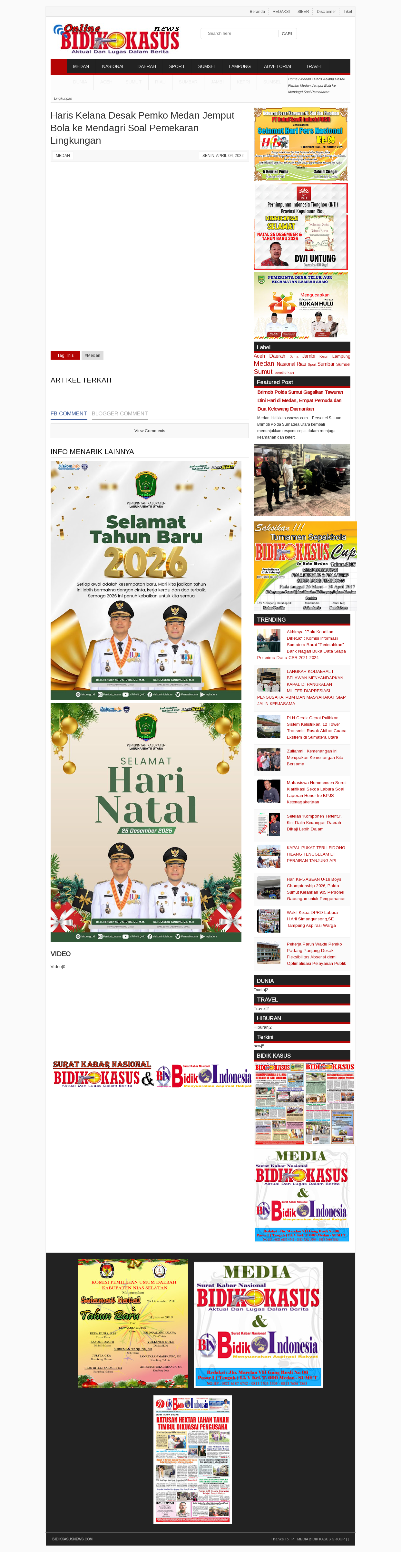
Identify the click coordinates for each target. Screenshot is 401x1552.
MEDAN (81, 66)
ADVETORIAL (278, 66)
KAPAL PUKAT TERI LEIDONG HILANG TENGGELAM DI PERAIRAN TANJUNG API (316, 854)
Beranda (257, 11)
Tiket (348, 11)
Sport (312, 364)
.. (52, 11)
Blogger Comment (120, 414)
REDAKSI (281, 11)
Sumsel (272, 81)
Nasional (286, 364)
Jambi (217, 81)
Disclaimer (326, 11)
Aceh (106, 81)
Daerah (277, 356)
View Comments (149, 430)
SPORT (177, 66)
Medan (63, 155)
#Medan (92, 355)
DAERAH (147, 66)
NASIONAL (113, 66)
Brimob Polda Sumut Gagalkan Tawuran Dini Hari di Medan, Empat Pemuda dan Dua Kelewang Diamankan (300, 400)
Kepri (243, 81)
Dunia (293, 356)
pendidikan (284, 372)
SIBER (303, 11)
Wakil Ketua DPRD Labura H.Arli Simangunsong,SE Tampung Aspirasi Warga (312, 919)
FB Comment (69, 414)
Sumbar (188, 81)
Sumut (134, 81)
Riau (160, 81)
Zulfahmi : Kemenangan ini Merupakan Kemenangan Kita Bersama (315, 757)
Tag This (65, 355)
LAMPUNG (240, 66)
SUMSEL (207, 66)
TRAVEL (314, 66)
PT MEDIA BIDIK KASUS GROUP (318, 1539)
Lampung (341, 356)
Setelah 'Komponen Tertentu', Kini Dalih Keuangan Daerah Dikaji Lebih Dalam (314, 822)
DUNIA (80, 81)
